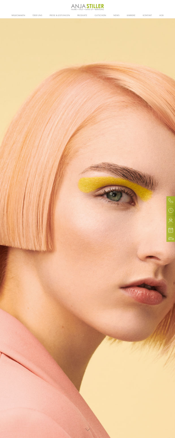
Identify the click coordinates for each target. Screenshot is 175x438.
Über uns (37, 15)
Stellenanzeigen (156, 15)
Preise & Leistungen (60, 15)
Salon (28, 15)
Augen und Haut (138, 15)
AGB (161, 15)
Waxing (167, 15)
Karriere (131, 15)
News (116, 15)
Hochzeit (87, 15)
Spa (156, 15)
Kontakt (147, 15)
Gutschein (100, 15)
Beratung (9, 15)
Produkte (82, 15)
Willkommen (18, 15)
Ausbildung (48, 15)
